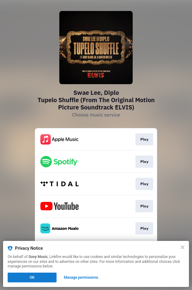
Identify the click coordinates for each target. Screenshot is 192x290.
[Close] (182, 247)
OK (32, 277)
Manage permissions (81, 277)
